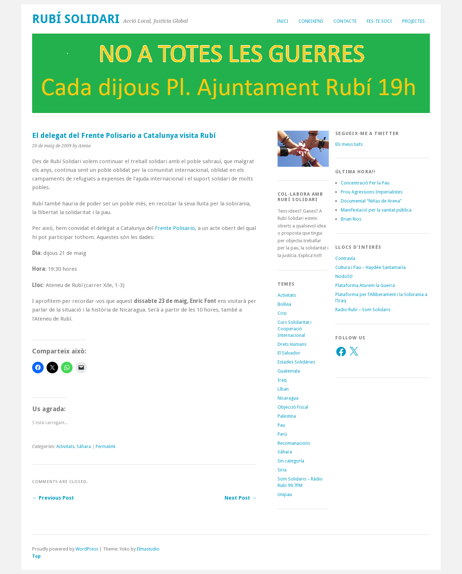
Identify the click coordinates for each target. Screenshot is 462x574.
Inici (282, 21)
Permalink (106, 446)
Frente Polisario (175, 228)
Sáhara (84, 446)
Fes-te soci (379, 21)
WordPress (86, 549)
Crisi (282, 313)
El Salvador (289, 353)
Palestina (287, 416)
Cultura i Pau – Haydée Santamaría (370, 267)
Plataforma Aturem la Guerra (365, 285)
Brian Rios (351, 219)
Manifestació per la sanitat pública (376, 210)
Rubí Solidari (75, 19)
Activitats (65, 446)
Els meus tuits (349, 144)
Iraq (282, 380)
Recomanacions (294, 443)
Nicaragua (288, 398)
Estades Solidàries (296, 362)
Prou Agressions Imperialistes (371, 192)
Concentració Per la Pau (365, 183)
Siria (282, 470)
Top (36, 556)
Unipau (285, 494)
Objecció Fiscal (293, 407)
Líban (283, 389)
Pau (281, 425)
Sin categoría (291, 461)
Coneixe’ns (310, 21)
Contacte (345, 21)
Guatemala (289, 371)
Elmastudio (148, 549)
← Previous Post (53, 498)
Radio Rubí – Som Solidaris (363, 309)
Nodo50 (343, 276)
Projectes (413, 21)
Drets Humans (292, 344)
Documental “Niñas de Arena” (371, 201)
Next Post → (241, 498)
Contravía (345, 258)
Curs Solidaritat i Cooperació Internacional (294, 328)
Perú (282, 434)
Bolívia (284, 304)
